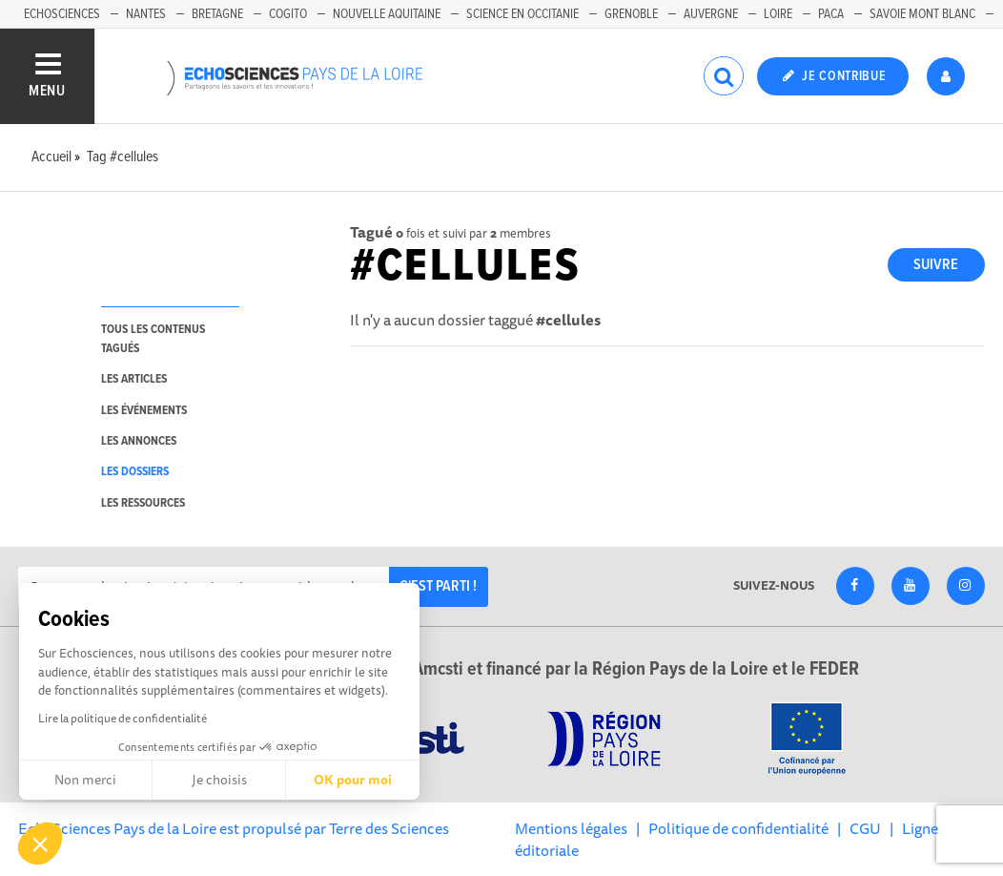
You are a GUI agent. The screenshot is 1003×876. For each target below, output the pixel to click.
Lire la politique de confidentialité (122, 718)
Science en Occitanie (522, 14)
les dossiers (135, 472)
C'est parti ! (438, 586)
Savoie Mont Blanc (922, 14)
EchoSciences (62, 14)
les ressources (143, 503)
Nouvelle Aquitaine (386, 14)
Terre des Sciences (389, 828)
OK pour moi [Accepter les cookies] (353, 779)
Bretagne (217, 14)
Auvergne (711, 14)
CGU (865, 828)
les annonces (138, 441)
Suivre (935, 265)
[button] (40, 843)
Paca (831, 14)
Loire (778, 14)
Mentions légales (571, 828)
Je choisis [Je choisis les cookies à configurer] (219, 779)
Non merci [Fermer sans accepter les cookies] (85, 779)
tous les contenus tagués (153, 339)
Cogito (288, 14)
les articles (134, 379)
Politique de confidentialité (738, 828)
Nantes (146, 14)
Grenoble (631, 14)
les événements (144, 411)
